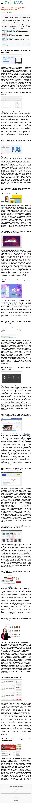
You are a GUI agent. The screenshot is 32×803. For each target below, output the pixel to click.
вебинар (16, 800)
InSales (9, 34)
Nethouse (10, 38)
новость (16, 797)
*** (1, 781)
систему (16, 795)
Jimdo (2, 387)
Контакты (16, 789)
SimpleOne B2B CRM (13, 30)
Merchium (27, 434)
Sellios (29, 340)
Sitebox (16, 251)
